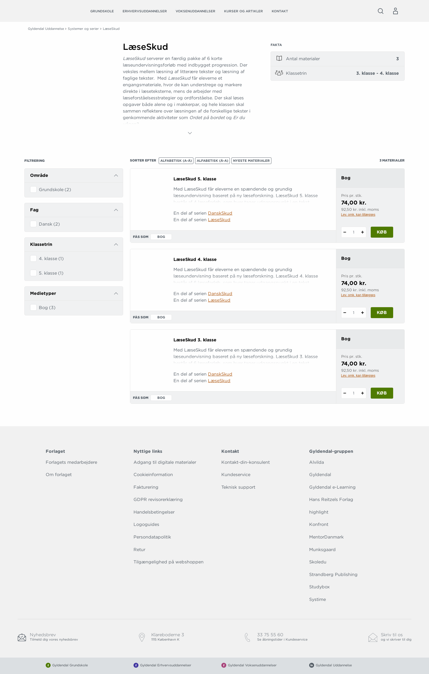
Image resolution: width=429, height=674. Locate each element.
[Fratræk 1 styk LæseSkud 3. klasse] (344, 393)
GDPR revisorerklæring (158, 499)
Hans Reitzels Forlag (331, 499)
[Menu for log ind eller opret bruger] (395, 11)
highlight (318, 512)
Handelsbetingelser (154, 512)
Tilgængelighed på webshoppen (169, 561)
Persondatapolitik (152, 537)
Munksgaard (322, 549)
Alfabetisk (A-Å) (176, 161)
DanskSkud (220, 213)
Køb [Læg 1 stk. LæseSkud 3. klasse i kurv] (382, 393)
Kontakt (280, 11)
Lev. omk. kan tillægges (358, 215)
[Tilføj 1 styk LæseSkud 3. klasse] (362, 393)
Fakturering (146, 487)
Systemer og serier (83, 29)
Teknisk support (238, 487)
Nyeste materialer (251, 161)
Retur (139, 549)
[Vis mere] (190, 133)
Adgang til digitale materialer (165, 462)
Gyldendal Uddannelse (46, 29)
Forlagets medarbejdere (71, 462)
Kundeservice (235, 474)
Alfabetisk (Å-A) (212, 161)
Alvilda (316, 462)
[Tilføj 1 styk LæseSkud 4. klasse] (362, 312)
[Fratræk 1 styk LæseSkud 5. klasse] (344, 232)
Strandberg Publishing (333, 574)
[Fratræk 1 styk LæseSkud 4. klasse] (344, 312)
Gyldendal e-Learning (332, 487)
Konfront (318, 524)
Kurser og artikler (243, 11)
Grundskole (102, 11)
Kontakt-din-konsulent (245, 462)
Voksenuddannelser (195, 11)
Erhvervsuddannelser (145, 11)
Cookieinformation (153, 474)
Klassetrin (41, 244)
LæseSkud (219, 219)
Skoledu (317, 561)
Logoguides (146, 524)
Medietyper (43, 293)
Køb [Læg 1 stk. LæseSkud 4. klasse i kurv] (382, 312)
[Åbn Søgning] (381, 11)
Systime (317, 599)
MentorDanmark (326, 537)
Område (39, 175)
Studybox (319, 586)
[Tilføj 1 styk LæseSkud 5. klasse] (362, 232)
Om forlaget (59, 474)
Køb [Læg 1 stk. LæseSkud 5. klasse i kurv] (382, 232)
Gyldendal (320, 474)
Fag (34, 209)
